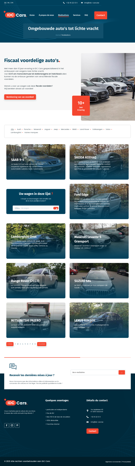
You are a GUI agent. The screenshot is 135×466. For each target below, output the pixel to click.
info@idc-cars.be (97, 422)
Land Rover (84, 129)
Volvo (108, 129)
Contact (92, 431)
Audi (19, 129)
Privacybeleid (126, 462)
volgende (41, 344)
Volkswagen (97, 129)
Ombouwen (53, 208)
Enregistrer (118, 372)
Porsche (27, 129)
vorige (9, 344)
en (12, 3)
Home (58, 35)
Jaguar (47, 129)
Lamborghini (16, 132)
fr (5, 3)
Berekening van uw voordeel (20, 97)
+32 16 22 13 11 (96, 417)
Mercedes (65, 129)
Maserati (37, 129)
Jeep (56, 129)
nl (9, 3)
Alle (12, 129)
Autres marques (31, 132)
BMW (74, 129)
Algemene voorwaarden (113, 462)
